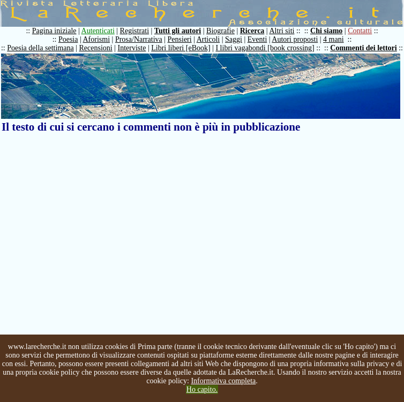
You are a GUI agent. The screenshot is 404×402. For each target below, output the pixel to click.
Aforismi (96, 39)
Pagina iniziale (54, 31)
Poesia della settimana (40, 48)
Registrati (134, 31)
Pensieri (180, 39)
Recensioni (96, 48)
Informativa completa (223, 381)
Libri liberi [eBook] (180, 48)
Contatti (360, 31)
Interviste (132, 48)
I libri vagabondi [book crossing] (264, 48)
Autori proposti (295, 39)
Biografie (220, 31)
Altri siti (281, 31)
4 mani (333, 39)
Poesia (68, 39)
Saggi (233, 39)
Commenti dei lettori (363, 48)
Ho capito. (202, 389)
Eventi (257, 39)
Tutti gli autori (177, 31)
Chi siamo (326, 31)
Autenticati (98, 31)
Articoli (208, 39)
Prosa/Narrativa (138, 39)
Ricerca (252, 31)
